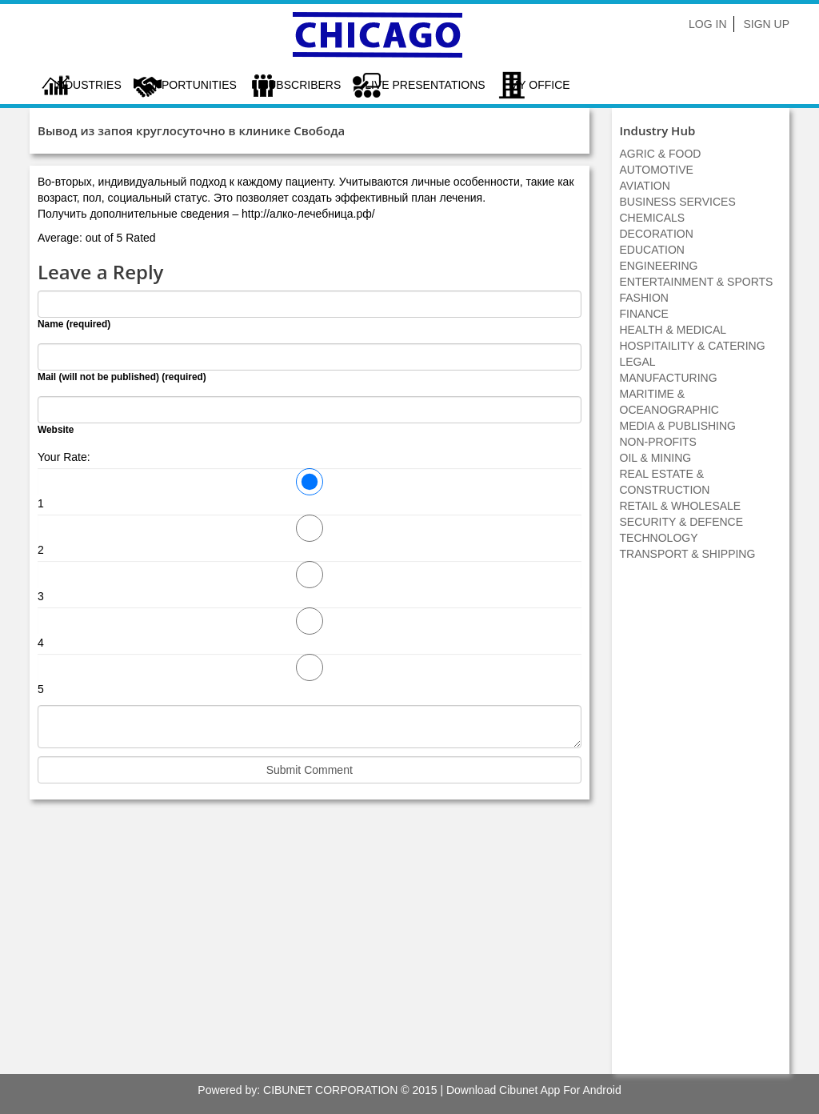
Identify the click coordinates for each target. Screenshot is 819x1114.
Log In (707, 24)
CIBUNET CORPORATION (330, 1090)
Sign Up (766, 24)
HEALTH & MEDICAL (673, 329)
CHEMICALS (652, 217)
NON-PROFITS (658, 441)
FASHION (644, 297)
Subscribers (301, 84)
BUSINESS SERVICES (678, 201)
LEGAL (638, 361)
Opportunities (191, 84)
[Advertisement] (701, 826)
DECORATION (656, 233)
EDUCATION (652, 249)
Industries (88, 84)
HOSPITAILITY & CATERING (692, 345)
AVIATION (645, 185)
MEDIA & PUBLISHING (678, 425)
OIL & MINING (656, 457)
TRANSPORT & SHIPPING (688, 553)
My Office (539, 84)
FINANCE (644, 313)
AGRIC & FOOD (660, 153)
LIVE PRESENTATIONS (425, 84)
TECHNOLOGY (659, 537)
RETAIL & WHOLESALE (680, 505)
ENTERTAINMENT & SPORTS (696, 281)
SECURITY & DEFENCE (682, 521)
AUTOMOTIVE (656, 169)
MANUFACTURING (668, 377)
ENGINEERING (659, 265)
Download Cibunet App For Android (533, 1090)
